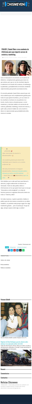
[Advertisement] (16, 32)
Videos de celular (22, 57)
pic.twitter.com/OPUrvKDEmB (15, 173)
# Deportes (13, 247)
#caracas (4, 173)
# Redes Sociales (21, 247)
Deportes (6, 57)
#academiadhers (22, 171)
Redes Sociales (13, 57)
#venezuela (15, 171)
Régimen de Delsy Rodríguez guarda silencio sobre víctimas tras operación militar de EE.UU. (14, 343)
